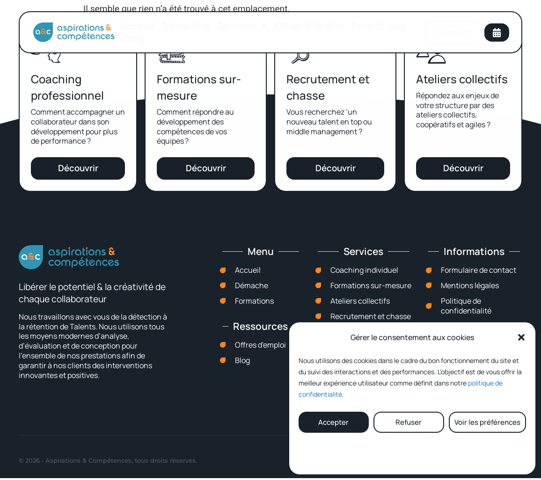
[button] (521, 337)
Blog (133, 38)
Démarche (185, 26)
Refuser (408, 422)
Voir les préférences (487, 422)
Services (242, 26)
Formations (378, 26)
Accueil (136, 26)
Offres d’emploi (309, 26)
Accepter (333, 422)
